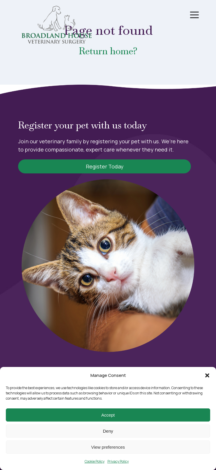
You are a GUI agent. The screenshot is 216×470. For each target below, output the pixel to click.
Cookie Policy (94, 461)
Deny (108, 431)
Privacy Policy (118, 461)
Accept (108, 414)
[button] (207, 375)
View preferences (108, 447)
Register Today (104, 166)
